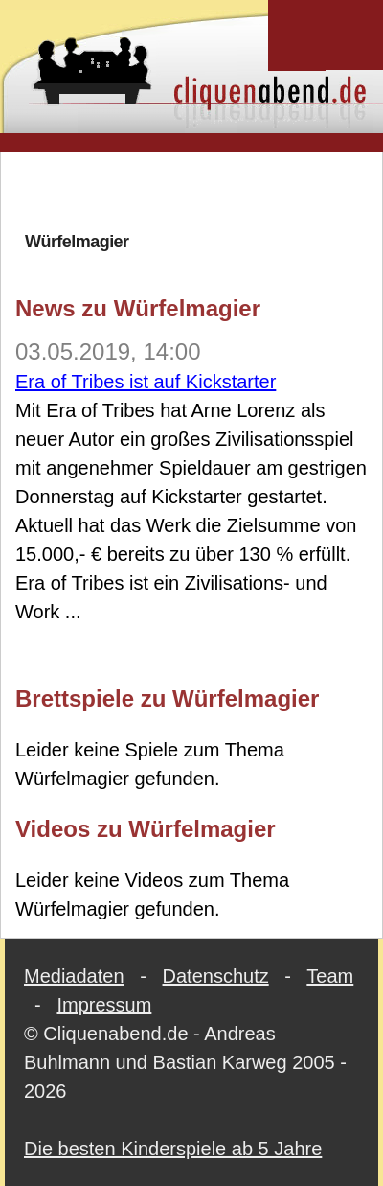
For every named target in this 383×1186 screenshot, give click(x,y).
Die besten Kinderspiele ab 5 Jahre (173, 1148)
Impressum (103, 1004)
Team (329, 976)
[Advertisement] (192, 191)
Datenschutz (216, 976)
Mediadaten (74, 976)
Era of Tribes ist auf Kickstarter (145, 381)
